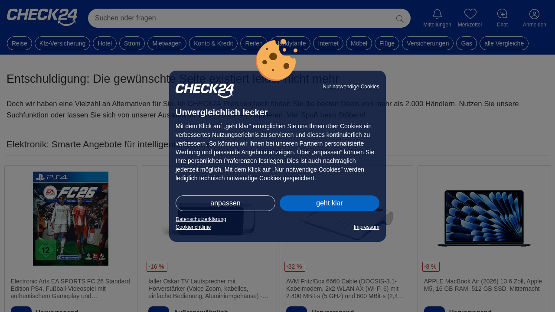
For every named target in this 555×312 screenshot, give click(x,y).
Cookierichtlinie (193, 227)
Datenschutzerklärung (201, 219)
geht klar (329, 203)
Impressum (366, 227)
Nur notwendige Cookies (351, 87)
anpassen (225, 203)
